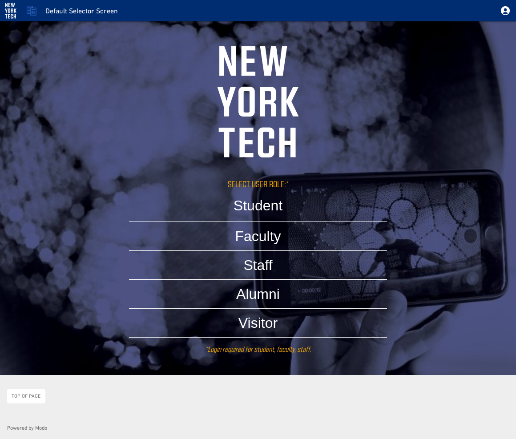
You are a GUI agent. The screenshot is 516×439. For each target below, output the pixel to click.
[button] (505, 10)
